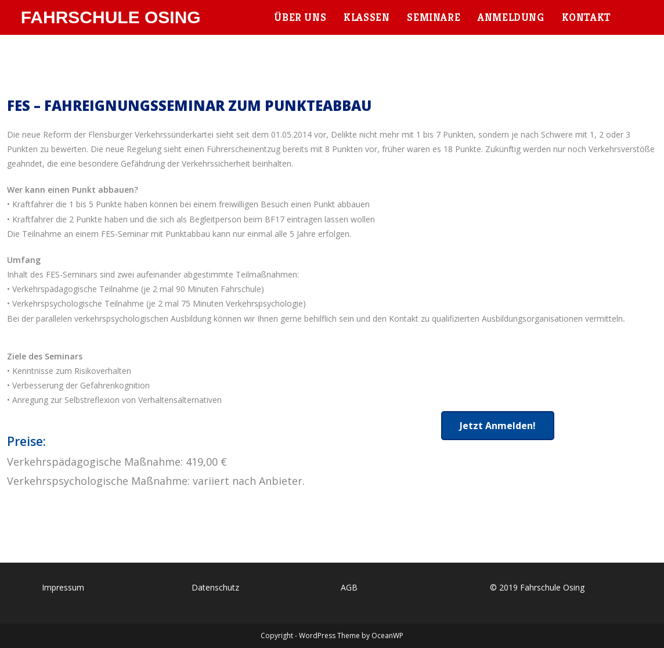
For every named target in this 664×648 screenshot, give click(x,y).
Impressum (63, 587)
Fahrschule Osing (111, 17)
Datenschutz (215, 587)
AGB (349, 587)
